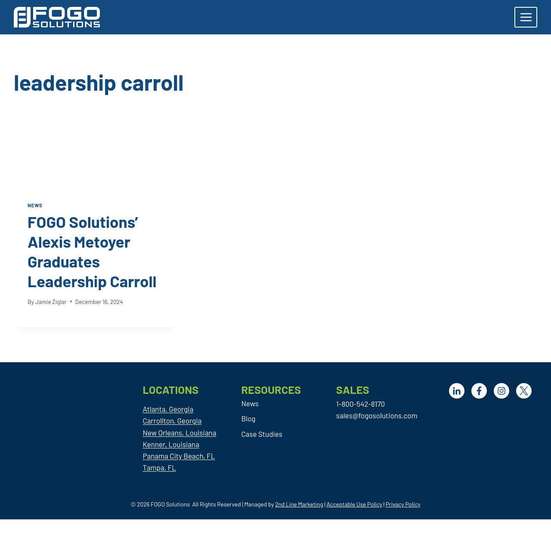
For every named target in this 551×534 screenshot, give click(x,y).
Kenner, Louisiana (170, 444)
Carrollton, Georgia (171, 420)
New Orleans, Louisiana (179, 432)
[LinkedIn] (456, 391)
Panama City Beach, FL (178, 455)
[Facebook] (479, 391)
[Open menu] (525, 17)
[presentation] (95, 144)
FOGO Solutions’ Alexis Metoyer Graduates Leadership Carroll (94, 251)
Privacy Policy (403, 504)
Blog (248, 418)
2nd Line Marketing (299, 504)
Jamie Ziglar (51, 301)
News (35, 205)
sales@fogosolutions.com (377, 415)
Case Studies (261, 434)
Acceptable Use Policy (354, 504)
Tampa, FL (159, 467)
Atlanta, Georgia (167, 409)
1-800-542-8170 (360, 403)
